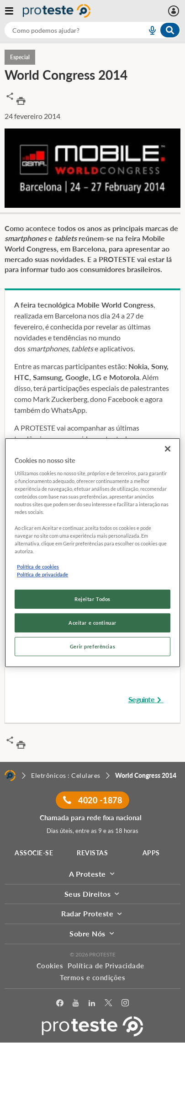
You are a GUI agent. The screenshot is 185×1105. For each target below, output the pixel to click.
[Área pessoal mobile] (174, 11)
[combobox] (92, 30)
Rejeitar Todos (92, 599)
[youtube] (76, 1003)
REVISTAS (92, 853)
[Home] (10, 775)
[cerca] (64, 30)
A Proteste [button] (92, 873)
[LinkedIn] (92, 1003)
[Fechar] (168, 448)
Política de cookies (38, 567)
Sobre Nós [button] (92, 933)
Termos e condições (92, 977)
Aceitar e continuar (92, 623)
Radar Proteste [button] (92, 913)
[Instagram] (125, 1003)
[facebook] (60, 1003)
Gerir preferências (92, 646)
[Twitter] (108, 1003)
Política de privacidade (42, 574)
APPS (151, 853)
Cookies (50, 965)
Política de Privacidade (106, 965)
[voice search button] (148, 30)
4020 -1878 (92, 800)
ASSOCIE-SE (34, 853)
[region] (92, 552)
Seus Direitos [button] (92, 893)
